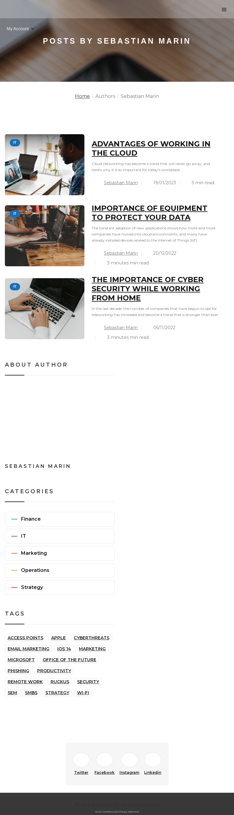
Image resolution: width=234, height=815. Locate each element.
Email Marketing (28, 649)
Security (88, 681)
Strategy (57, 692)
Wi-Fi (83, 692)
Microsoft (21, 659)
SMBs (31, 692)
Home (82, 96)
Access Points (25, 638)
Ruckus (60, 681)
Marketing (92, 649)
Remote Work (25, 681)
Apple (58, 638)
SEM (12, 692)
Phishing (18, 670)
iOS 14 (64, 649)
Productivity (54, 670)
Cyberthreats (91, 638)
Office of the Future (69, 659)
